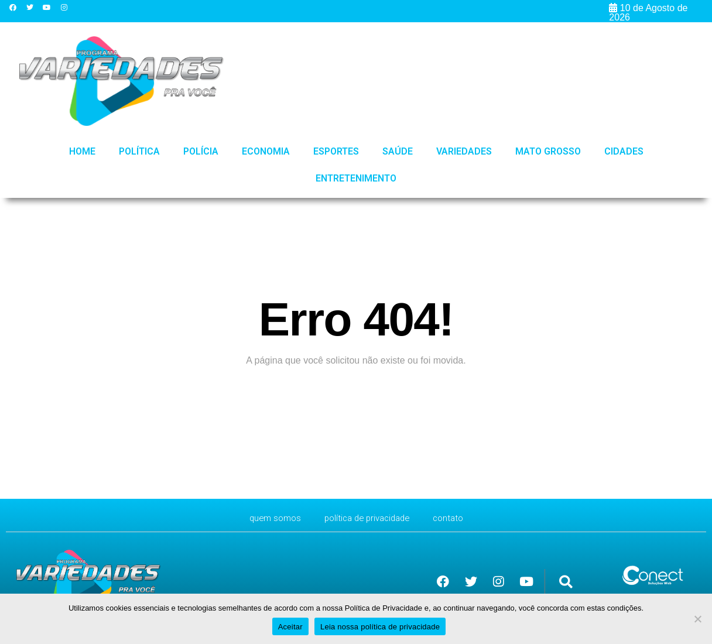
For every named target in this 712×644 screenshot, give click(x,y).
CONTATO (453, 517)
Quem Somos (269, 517)
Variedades (464, 151)
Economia (266, 151)
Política (139, 151)
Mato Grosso (548, 151)
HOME (82, 151)
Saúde (397, 151)
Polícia (200, 151)
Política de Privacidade (367, 517)
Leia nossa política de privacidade (380, 626)
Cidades (623, 151)
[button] (566, 582)
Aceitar (290, 626)
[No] (697, 619)
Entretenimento (356, 178)
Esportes (336, 151)
